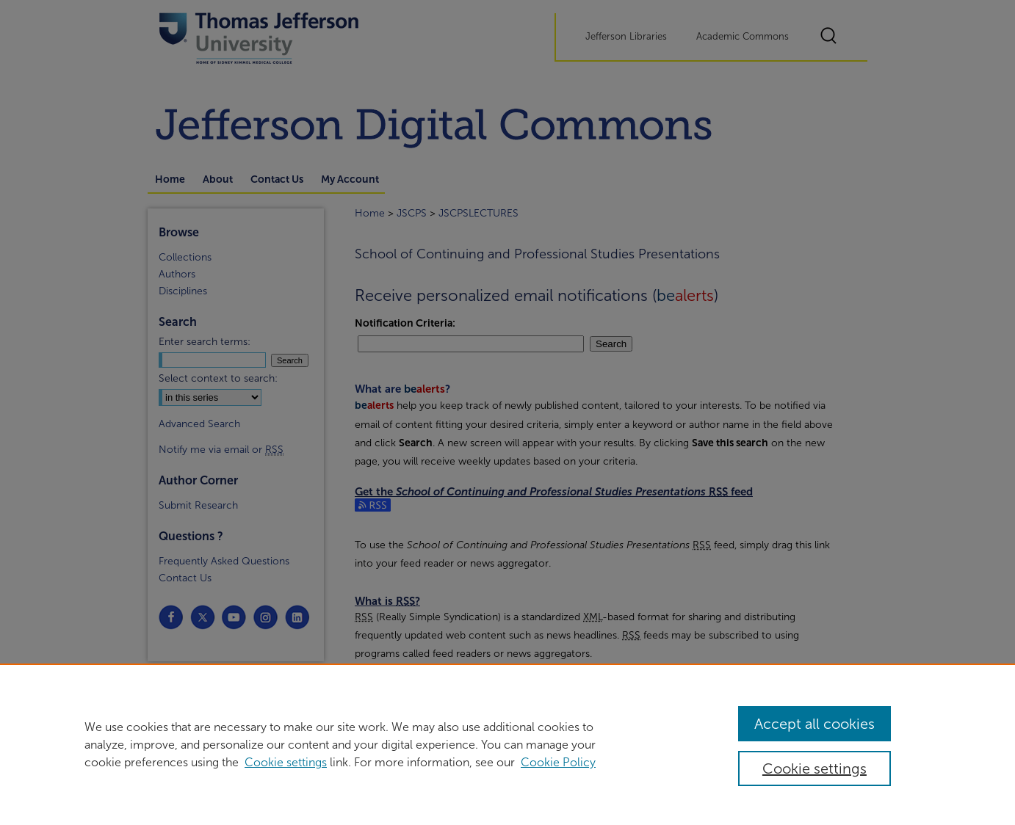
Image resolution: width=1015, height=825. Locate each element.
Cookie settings (286, 762)
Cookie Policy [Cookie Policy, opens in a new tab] (558, 762)
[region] (507, 744)
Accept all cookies (814, 724)
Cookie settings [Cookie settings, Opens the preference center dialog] (814, 768)
